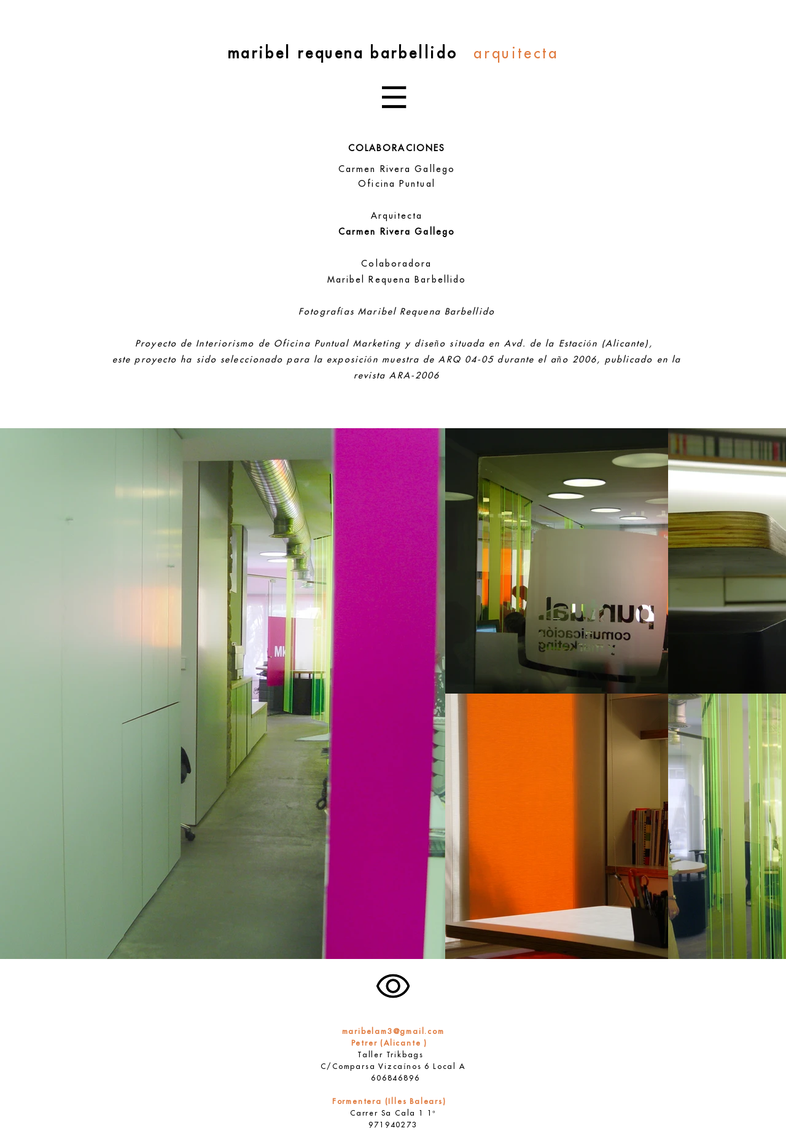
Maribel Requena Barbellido (397, 280)
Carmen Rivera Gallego (396, 169)
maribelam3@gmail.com (393, 1032)
